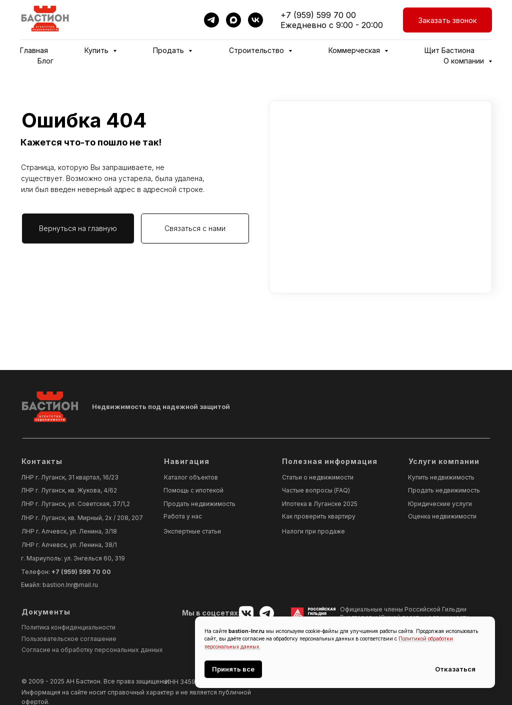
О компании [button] (465, 60)
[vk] (255, 20)
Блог (46, 60)
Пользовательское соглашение (69, 638)
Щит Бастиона (449, 50)
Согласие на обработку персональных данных (92, 650)
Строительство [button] (257, 50)
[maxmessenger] (233, 20)
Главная (34, 50)
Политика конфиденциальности (69, 627)
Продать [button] (169, 50)
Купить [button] (97, 50)
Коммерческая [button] (355, 50)
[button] (447, 20)
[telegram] (211, 20)
